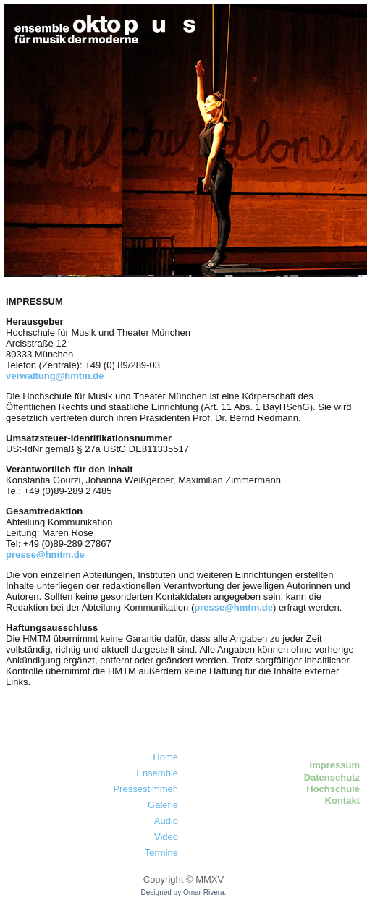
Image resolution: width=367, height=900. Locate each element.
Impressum (335, 765)
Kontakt (342, 800)
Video (166, 836)
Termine (161, 852)
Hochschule (333, 789)
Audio (166, 820)
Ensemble (157, 773)
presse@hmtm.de (45, 554)
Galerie (163, 804)
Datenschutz (332, 777)
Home (165, 757)
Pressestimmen (145, 789)
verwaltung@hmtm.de (55, 375)
